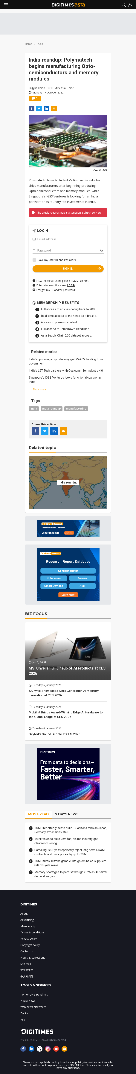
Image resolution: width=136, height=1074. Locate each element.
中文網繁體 (26, 970)
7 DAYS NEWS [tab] (66, 814)
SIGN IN (82, 269)
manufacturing (76, 408)
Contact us (26, 951)
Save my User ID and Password (57, 260)
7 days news (27, 1000)
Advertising (27, 920)
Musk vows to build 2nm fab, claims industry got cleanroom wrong (66, 841)
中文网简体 (26, 976)
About (24, 913)
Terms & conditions (32, 932)
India (33, 408)
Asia (40, 43)
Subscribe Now (91, 212)
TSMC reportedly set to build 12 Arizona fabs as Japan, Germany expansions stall (70, 830)
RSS (22, 1019)
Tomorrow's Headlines (34, 994)
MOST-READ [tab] (38, 814)
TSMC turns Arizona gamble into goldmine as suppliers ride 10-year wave (70, 863)
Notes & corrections (32, 957)
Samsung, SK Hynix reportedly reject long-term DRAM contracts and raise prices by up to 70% (69, 852)
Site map (25, 964)
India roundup (51, 408)
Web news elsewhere (33, 1007)
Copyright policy (30, 945)
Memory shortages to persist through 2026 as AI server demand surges (70, 874)
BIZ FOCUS (36, 614)
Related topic (42, 447)
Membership (28, 926)
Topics (24, 1013)
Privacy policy (28, 938)
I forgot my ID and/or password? (56, 290)
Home (28, 43)
